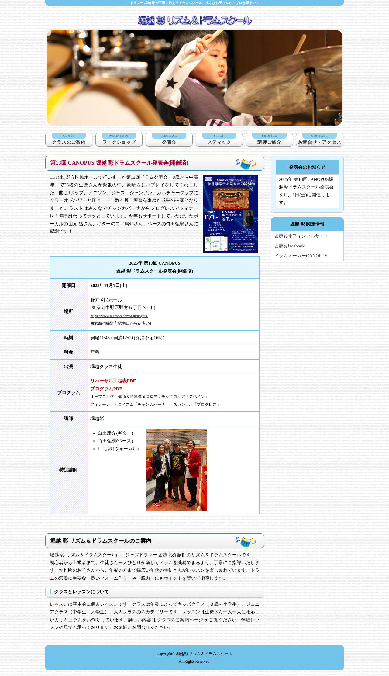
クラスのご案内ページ (180, 619)
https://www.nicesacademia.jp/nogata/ (119, 316)
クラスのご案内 (69, 139)
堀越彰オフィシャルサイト (301, 235)
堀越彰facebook (289, 245)
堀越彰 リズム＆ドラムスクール (204, 654)
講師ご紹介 (269, 139)
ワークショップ (119, 139)
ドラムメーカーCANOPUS (300, 255)
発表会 (169, 139)
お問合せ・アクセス (319, 139)
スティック (219, 139)
